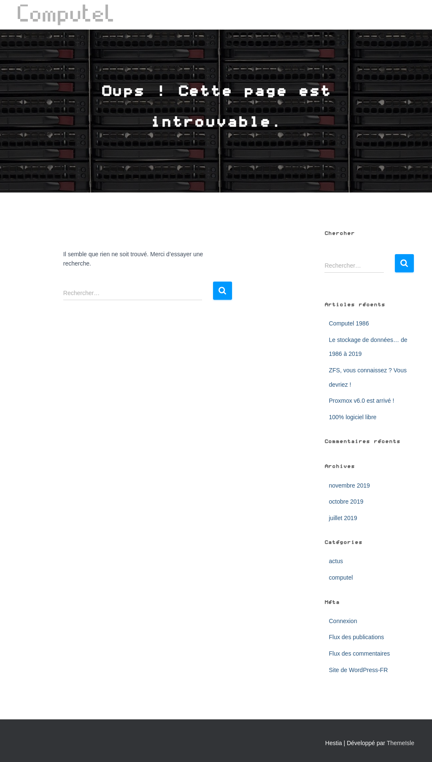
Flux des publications (356, 637)
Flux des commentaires (359, 653)
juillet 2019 (343, 518)
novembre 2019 (349, 485)
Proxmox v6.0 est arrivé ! (361, 400)
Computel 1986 (349, 323)
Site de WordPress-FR (358, 670)
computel (341, 577)
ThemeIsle (400, 743)
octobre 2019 (346, 501)
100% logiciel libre (352, 417)
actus (336, 561)
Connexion (343, 621)
